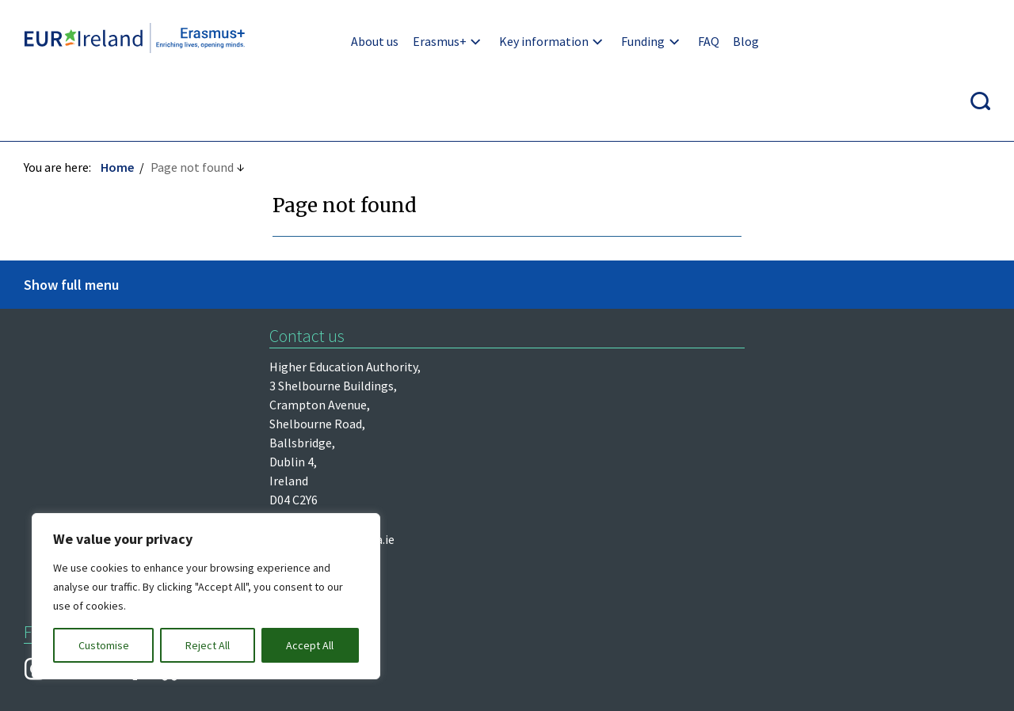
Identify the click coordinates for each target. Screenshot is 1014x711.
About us (366, 41)
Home (117, 108)
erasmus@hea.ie (602, 308)
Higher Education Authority (98, 308)
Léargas (45, 340)
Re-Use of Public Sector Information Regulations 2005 (519, 522)
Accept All (310, 645)
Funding (634, 41)
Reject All (207, 645)
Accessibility (732, 522)
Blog (737, 41)
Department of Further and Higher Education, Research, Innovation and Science (123, 392)
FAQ (699, 41)
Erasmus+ (430, 41)
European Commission (85, 443)
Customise (103, 645)
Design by (83, 682)
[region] (206, 596)
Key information (535, 41)
